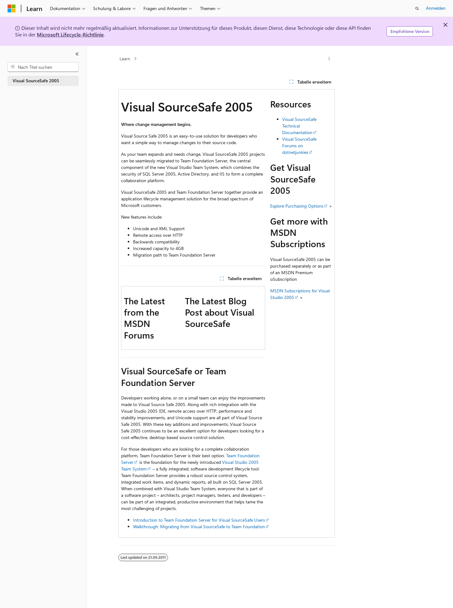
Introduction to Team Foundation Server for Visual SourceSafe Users (199, 520)
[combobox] (43, 67)
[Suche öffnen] (417, 8)
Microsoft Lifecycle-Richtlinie (70, 34)
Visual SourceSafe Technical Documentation (299, 125)
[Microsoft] (12, 8)
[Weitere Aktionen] (329, 59)
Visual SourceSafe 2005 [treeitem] (36, 81)
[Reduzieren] (77, 54)
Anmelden (435, 8)
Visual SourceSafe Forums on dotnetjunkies (299, 145)
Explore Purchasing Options (296, 206)
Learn (125, 59)
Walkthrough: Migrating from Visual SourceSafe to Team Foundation (199, 526)
